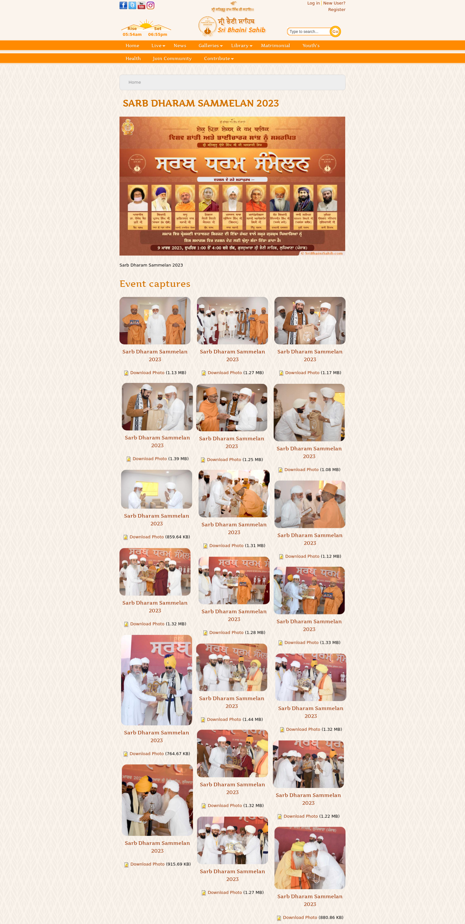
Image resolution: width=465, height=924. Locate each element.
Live (158, 46)
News (180, 45)
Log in (313, 3)
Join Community (172, 58)
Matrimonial (275, 45)
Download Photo (147, 372)
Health (133, 58)
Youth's (311, 45)
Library (242, 46)
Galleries (211, 46)
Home (132, 45)
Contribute (219, 59)
